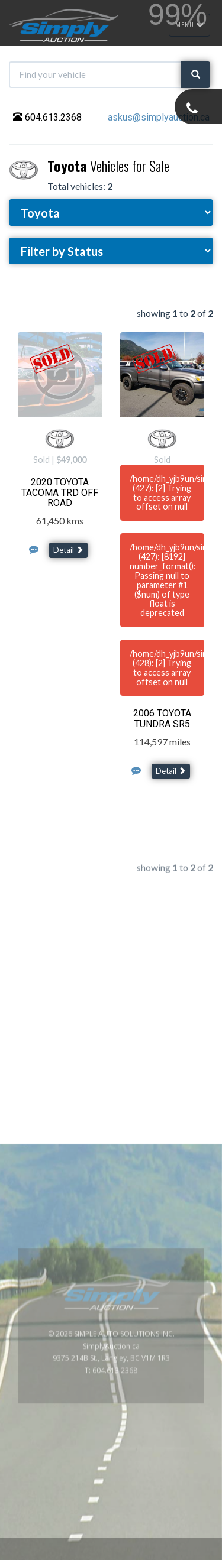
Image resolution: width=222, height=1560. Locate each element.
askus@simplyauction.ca (159, 117)
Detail (68, 549)
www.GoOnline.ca (180, 1553)
